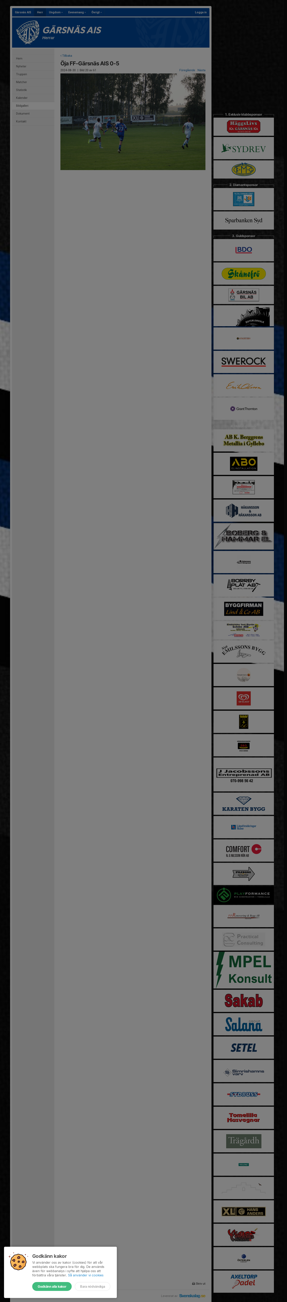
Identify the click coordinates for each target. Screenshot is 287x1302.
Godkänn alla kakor (52, 1286)
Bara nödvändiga (92, 1286)
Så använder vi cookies (86, 1275)
